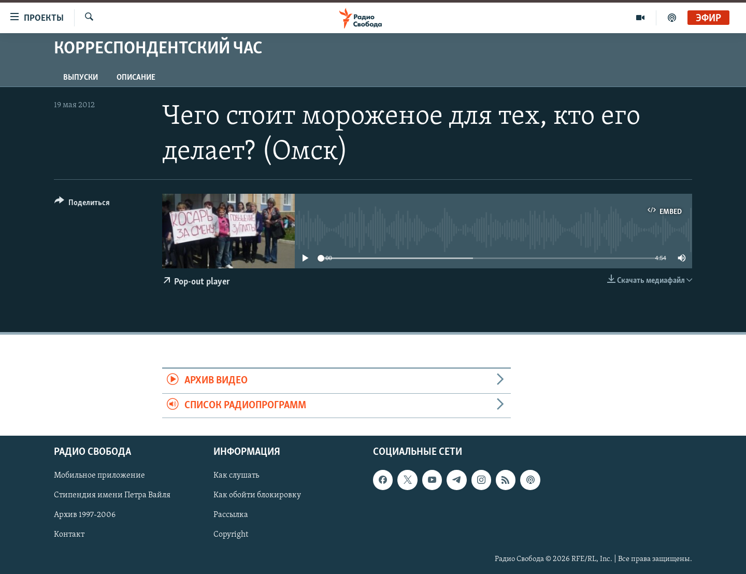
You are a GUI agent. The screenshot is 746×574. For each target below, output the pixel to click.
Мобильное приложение (99, 475)
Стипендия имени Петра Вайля (112, 495)
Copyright (230, 534)
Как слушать (236, 475)
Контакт (69, 534)
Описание (136, 78)
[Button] (82, 204)
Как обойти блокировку (257, 495)
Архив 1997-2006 (85, 515)
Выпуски (80, 78)
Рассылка (230, 515)
